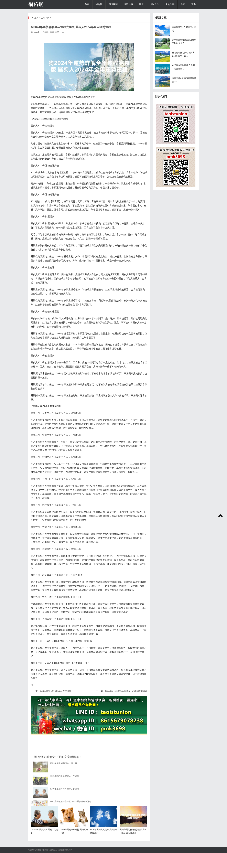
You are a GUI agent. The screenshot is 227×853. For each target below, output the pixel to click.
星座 (183, 4)
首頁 (87, 4)
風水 (141, 4)
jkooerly (37, 32)
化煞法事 (169, 4)
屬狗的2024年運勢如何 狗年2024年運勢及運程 (126, 691)
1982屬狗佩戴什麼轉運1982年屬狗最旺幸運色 (70, 828)
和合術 (98, 4)
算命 (193, 4)
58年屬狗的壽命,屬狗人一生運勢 (64, 803)
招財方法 (154, 4)
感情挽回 (113, 4)
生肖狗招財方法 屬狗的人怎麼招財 (55, 691)
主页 (36, 18)
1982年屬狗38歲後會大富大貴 (63, 790)
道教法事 (128, 4)
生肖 (43, 18)
